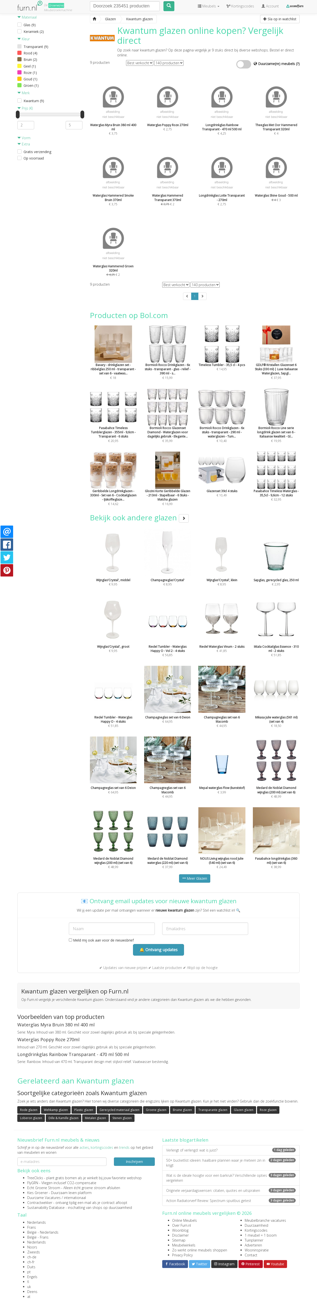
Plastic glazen (83, 1110)
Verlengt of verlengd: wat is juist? (231, 1150)
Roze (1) (30, 72)
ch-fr (30, 1262)
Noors (32, 1247)
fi (28, 1281)
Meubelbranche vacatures (265, 1220)
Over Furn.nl (181, 1225)
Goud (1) (30, 79)
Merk (23, 93)
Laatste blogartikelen (185, 1140)
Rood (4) (30, 53)
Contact (251, 1255)
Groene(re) (56, 5)
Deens (32, 1291)
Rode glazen (28, 1110)
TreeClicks (35, 1178)
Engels (32, 1276)
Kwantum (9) (34, 100)
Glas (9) (30, 25)
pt (29, 1271)
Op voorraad (34, 158)
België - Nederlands (42, 1232)
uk (29, 1286)
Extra (23, 144)
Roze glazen (268, 1110)
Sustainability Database (46, 1207)
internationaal (75, 1197)
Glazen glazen (243, 1110)
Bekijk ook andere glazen (139, 517)
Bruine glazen (182, 1110)
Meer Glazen (194, 878)
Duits (31, 1267)
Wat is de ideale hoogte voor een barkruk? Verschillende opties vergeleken (231, 1178)
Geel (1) (30, 66)
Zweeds (33, 1252)
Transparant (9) (36, 46)
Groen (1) (31, 85)
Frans (31, 1227)
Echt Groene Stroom (43, 1187)
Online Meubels (184, 1220)
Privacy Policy (182, 1255)
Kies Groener (37, 1192)
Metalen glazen (95, 1118)
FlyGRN (32, 1182)
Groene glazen (156, 1110)
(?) (298, 63)
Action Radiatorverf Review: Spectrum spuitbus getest (231, 1200)
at (28, 1296)
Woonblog (180, 1230)
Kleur (23, 39)
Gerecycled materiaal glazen (119, 1110)
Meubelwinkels (183, 1245)
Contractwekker (39, 1202)
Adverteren (253, 1245)
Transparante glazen (212, 1110)
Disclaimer (180, 1235)
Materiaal (27, 17)
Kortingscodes (256, 1230)
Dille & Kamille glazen (64, 1118)
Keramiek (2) (34, 31)
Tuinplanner (254, 1240)
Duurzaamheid (256, 1225)
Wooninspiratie (257, 1250)
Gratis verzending (37, 151)
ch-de (31, 1257)
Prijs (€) (25, 108)
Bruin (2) (30, 59)
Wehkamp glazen (56, 1110)
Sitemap (178, 1240)
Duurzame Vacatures (44, 1197)
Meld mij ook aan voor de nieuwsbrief (101, 940)
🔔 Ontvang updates (158, 949)
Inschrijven (134, 1161)
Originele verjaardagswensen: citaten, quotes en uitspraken (231, 1190)
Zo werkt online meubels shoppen (199, 1250)
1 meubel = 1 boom (261, 1235)
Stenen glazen (122, 1118)
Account (270, 6)
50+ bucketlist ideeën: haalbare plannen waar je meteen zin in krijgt (231, 1163)
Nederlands (36, 1222)
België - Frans (38, 1237)
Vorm (23, 138)
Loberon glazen (31, 1118)
